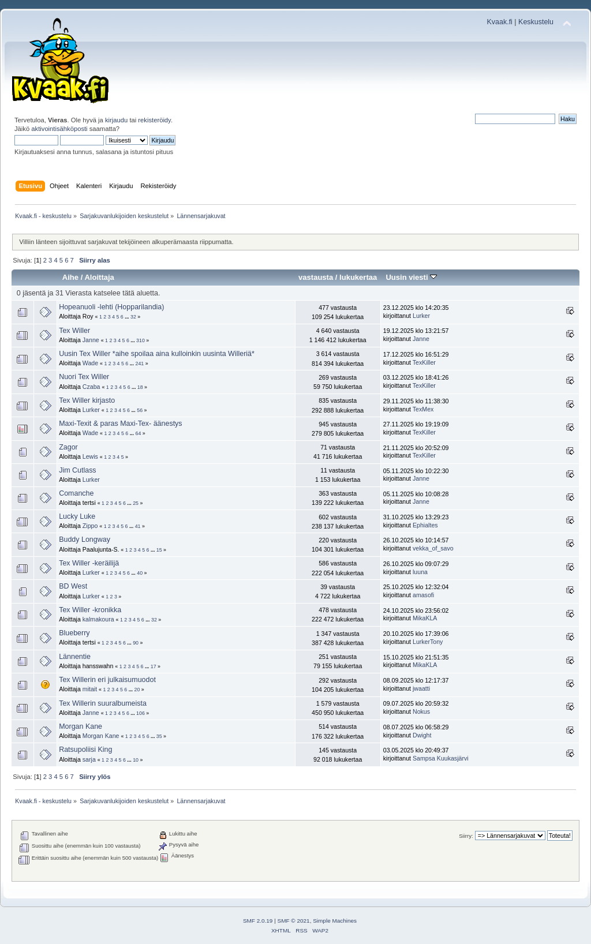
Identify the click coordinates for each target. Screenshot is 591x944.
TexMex (423, 409)
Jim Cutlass (77, 470)
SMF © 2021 (294, 920)
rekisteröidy (154, 120)
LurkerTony (428, 641)
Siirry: (466, 836)
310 (140, 340)
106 (140, 713)
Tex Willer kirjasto (87, 400)
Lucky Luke (77, 516)
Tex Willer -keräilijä (89, 563)
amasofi (423, 594)
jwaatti (421, 688)
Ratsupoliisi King (85, 750)
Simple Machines (335, 920)
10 (136, 760)
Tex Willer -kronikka (90, 610)
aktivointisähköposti (59, 128)
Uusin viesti (411, 277)
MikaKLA (425, 618)
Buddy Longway (84, 539)
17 (153, 666)
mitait (90, 688)
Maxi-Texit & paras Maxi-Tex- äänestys (120, 423)
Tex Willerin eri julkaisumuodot (107, 680)
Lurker (421, 315)
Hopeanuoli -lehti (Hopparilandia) (111, 307)
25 (136, 503)
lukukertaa (358, 277)
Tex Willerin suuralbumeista (103, 703)
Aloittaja (99, 277)
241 (139, 363)
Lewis (90, 456)
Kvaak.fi (500, 22)
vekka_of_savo (433, 548)
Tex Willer (74, 331)
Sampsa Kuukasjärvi (441, 758)
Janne (91, 339)
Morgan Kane (80, 726)
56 (140, 410)
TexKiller (424, 362)
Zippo (90, 525)
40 (140, 573)
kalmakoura (98, 619)
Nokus (421, 711)
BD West (73, 586)
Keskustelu (535, 22)
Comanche (76, 493)
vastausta (315, 277)
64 (138, 433)
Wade (90, 362)
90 (136, 643)
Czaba (91, 386)
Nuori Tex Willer (84, 377)
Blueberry (74, 633)
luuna (420, 571)
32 (133, 317)
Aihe (70, 277)
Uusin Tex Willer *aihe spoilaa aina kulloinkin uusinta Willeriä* (157, 354)
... (127, 317)
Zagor (68, 447)
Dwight (422, 735)
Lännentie (75, 657)
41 (138, 526)
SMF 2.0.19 (258, 920)
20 (137, 689)
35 (159, 736)
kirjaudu (116, 120)
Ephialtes (425, 525)
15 (159, 550)
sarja (89, 759)
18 (140, 387)
